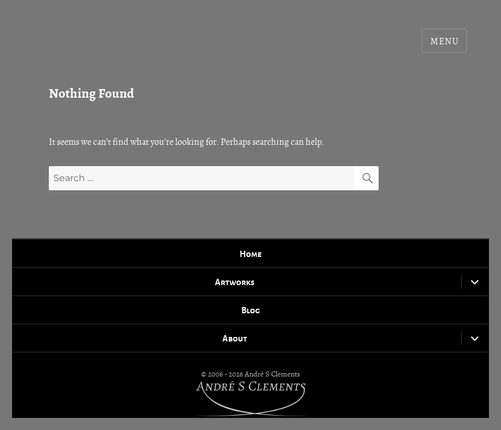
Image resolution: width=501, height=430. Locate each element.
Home (250, 253)
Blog (250, 310)
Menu (444, 41)
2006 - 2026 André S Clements (254, 374)
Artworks (235, 281)
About (234, 338)
